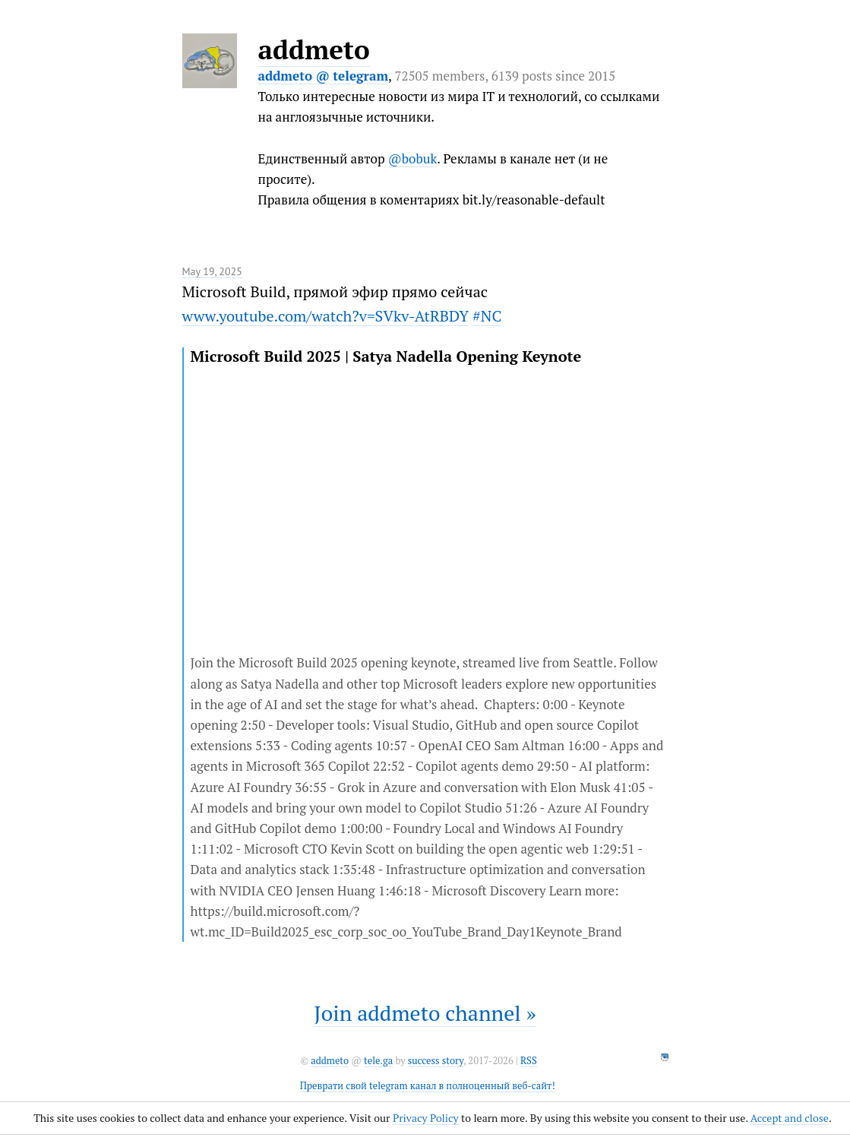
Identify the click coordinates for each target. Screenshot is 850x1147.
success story (435, 1060)
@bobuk (413, 158)
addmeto (314, 49)
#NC (486, 316)
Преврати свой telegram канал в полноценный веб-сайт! (427, 1085)
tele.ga (378, 1060)
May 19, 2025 (212, 271)
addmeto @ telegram (323, 75)
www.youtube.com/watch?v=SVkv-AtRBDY (325, 316)
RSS (528, 1060)
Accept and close (789, 1118)
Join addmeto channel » (425, 1013)
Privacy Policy (426, 1118)
